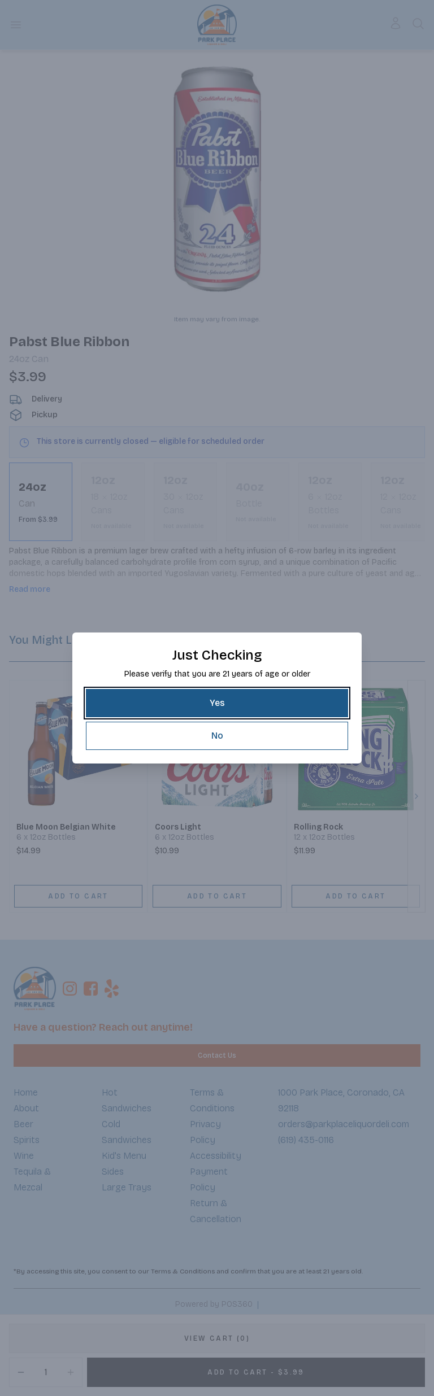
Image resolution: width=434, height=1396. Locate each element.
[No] (217, 736)
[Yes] (217, 703)
